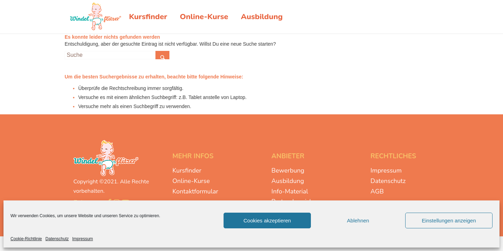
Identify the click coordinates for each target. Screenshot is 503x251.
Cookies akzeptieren (267, 220)
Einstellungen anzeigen (449, 220)
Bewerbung (287, 170)
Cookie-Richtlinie (26, 238)
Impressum (82, 238)
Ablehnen (358, 220)
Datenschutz (57, 238)
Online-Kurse (191, 181)
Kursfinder (187, 170)
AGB (377, 191)
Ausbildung (287, 181)
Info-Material (289, 191)
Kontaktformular (195, 191)
